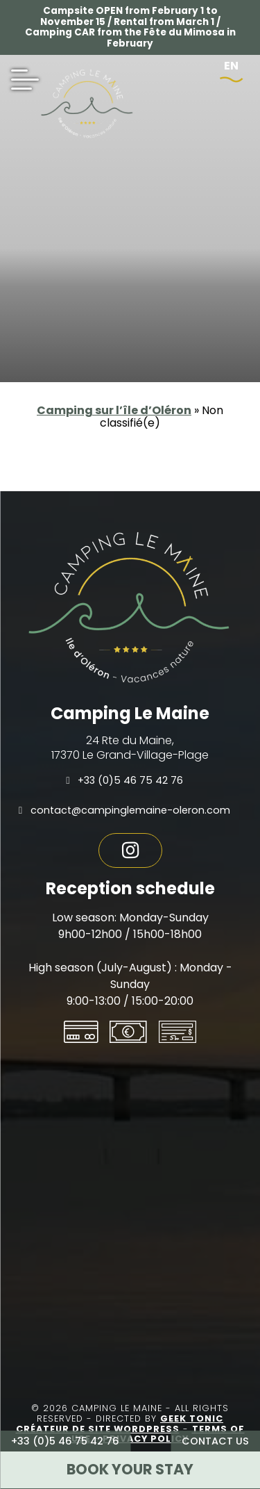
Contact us (215, 1441)
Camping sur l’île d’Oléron (114, 410)
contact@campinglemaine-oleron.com (124, 810)
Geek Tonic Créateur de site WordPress (120, 1424)
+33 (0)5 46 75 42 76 (65, 1441)
